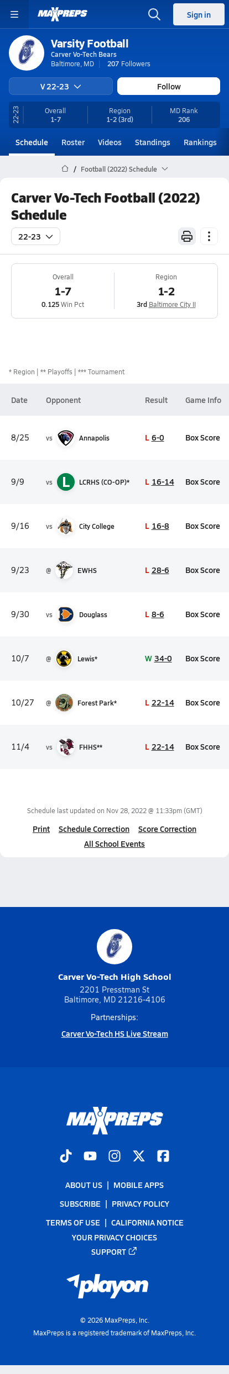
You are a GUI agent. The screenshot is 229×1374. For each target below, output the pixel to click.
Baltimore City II (172, 304)
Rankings (200, 141)
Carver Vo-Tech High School (114, 956)
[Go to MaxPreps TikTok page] (65, 1157)
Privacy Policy (140, 1203)
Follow (169, 86)
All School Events (114, 843)
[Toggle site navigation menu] (14, 14)
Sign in (199, 14)
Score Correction (167, 829)
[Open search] (154, 14)
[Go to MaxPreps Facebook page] (163, 1157)
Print (41, 829)
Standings (152, 141)
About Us (83, 1184)
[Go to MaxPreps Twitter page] (138, 1157)
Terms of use (73, 1222)
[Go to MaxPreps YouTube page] (90, 1157)
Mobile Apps (138, 1184)
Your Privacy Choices (114, 1237)
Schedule (31, 141)
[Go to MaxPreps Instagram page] (114, 1157)
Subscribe (80, 1203)
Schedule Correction (94, 829)
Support (114, 1250)
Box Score (202, 437)
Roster (73, 141)
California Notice (147, 1222)
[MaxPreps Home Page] (65, 169)
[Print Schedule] (187, 236)
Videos (110, 141)
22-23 (35, 236)
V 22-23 (60, 86)
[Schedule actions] (209, 236)
